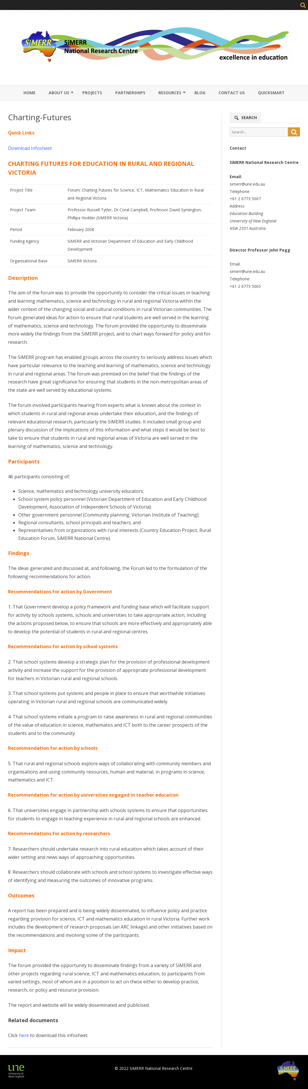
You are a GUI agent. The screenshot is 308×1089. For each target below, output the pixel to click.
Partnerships (130, 92)
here (24, 1035)
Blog (199, 92)
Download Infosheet (30, 148)
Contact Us (231, 92)
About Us (59, 92)
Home (29, 92)
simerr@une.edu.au (247, 184)
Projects (92, 92)
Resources (169, 92)
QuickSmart (271, 92)
